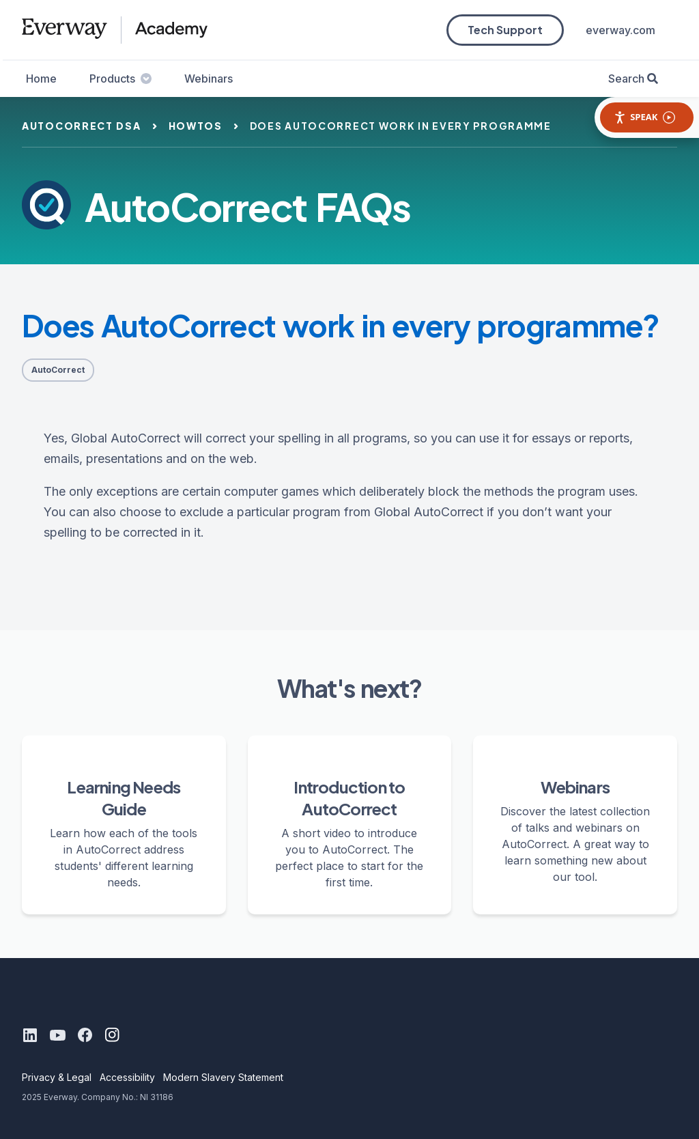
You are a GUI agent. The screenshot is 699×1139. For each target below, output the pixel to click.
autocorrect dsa (81, 125)
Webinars (208, 78)
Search (626, 78)
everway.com (620, 30)
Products (120, 78)
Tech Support (505, 30)
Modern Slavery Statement (223, 1077)
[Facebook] (84, 1035)
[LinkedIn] (30, 1035)
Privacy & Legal (56, 1077)
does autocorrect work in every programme (401, 125)
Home (41, 78)
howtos (196, 125)
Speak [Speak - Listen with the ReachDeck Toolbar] (644, 117)
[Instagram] (112, 1035)
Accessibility (127, 1077)
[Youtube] (57, 1035)
